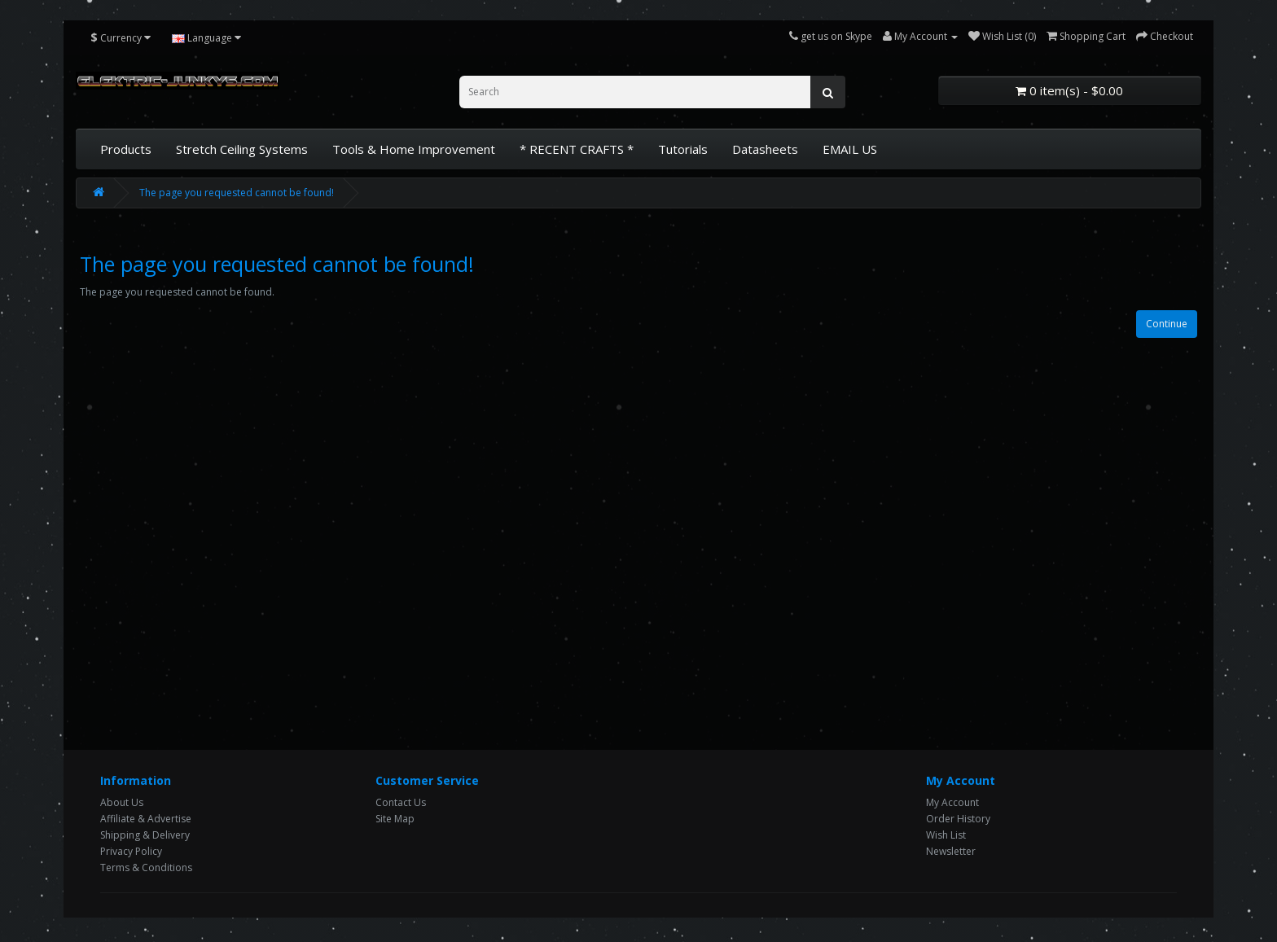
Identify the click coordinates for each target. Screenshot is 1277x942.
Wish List (946, 835)
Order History (958, 819)
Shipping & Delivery (145, 835)
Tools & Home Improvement (413, 149)
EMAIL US (850, 149)
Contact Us (400, 802)
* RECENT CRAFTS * (577, 149)
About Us (121, 802)
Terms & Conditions (146, 867)
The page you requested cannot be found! (236, 192)
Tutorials (683, 149)
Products (125, 149)
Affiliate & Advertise (145, 819)
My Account (952, 802)
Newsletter (951, 851)
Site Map (395, 819)
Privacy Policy (131, 851)
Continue (1166, 324)
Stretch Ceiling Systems (242, 149)
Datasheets (765, 149)
